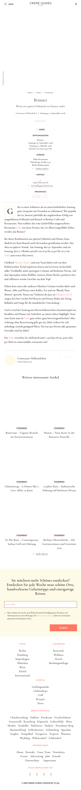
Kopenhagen (22, 659)
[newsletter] (51, 775)
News (40, 703)
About (19, 752)
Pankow (49, 725)
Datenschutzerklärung (45, 615)
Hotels (58, 659)
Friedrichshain (62, 717)
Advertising (36, 756)
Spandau (66, 729)
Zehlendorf (55, 738)
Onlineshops (40, 691)
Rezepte (40, 699)
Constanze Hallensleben (26, 113)
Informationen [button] (40, 745)
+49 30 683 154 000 (40, 182)
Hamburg (22, 655)
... (40, 179)
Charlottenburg (19, 717)
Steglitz (14, 734)
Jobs (47, 756)
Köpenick (42, 721)
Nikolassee (36, 725)
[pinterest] (44, 775)
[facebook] (30, 775)
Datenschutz (32, 760)
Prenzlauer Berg (65, 725)
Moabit (12, 725)
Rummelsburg (18, 729)
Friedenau (46, 717)
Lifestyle (40, 680)
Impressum (49, 760)
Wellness (58, 655)
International (22, 675)
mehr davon (42, 553)
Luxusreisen (58, 644)
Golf (40, 695)
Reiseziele (58, 650)
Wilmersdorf (39, 738)
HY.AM (56, 783)
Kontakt (30, 752)
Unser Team (44, 752)
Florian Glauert (23, 262)
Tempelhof (27, 734)
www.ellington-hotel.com (42, 185)
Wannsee (66, 734)
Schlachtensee (36, 729)
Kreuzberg (29, 721)
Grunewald (15, 721)
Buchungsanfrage (58, 663)
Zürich (22, 671)
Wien (22, 667)
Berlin (22, 650)
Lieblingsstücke (40, 687)
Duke (19, 227)
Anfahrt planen (41, 168)
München (22, 663)
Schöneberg (52, 729)
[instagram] (37, 775)
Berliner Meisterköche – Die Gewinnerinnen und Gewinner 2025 (59, 544)
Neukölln (23, 725)
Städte (22, 644)
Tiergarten (41, 734)
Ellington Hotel (64, 294)
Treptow (54, 734)
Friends (56, 756)
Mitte (69, 721)
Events (24, 756)
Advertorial (40, 121)
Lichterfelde (57, 721)
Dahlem (34, 717)
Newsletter (59, 752)
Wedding (25, 738)
